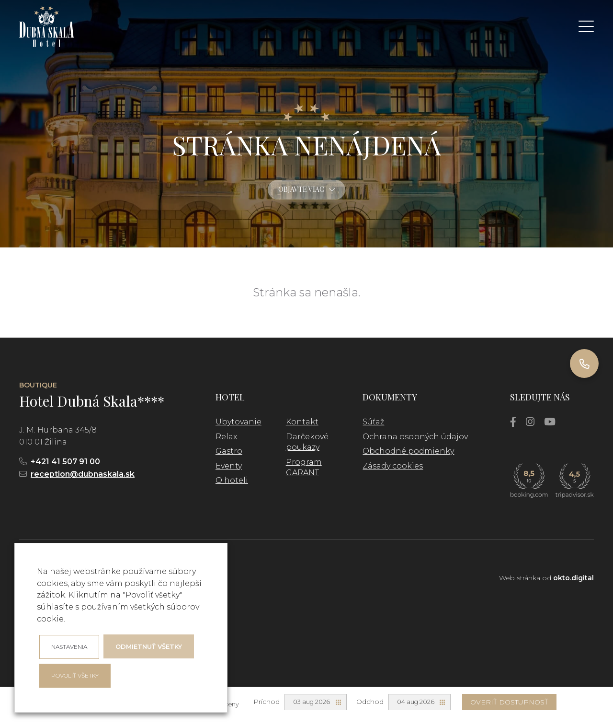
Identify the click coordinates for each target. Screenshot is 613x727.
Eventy (229, 465)
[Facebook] (513, 422)
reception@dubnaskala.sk (83, 474)
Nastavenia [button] (69, 646)
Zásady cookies (393, 465)
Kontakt (302, 421)
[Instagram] (530, 422)
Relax (226, 436)
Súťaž (373, 421)
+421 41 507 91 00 (65, 461)
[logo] (46, 26)
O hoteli (232, 480)
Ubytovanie (238, 421)
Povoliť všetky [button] (75, 675)
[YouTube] (550, 422)
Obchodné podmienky (408, 451)
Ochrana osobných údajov (415, 436)
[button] (586, 26)
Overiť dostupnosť (509, 702)
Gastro (229, 451)
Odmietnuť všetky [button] (148, 646)
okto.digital (573, 578)
